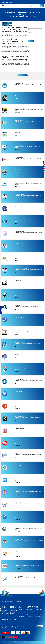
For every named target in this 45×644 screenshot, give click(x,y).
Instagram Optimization (39, 616)
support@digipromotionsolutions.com (7, 2)
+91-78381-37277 (19, 599)
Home (8, 5)
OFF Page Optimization (22, 616)
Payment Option (17, 627)
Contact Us (9, 626)
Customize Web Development (12, 612)
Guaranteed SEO (21, 609)
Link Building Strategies (22, 612)
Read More (17, 87)
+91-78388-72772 (19, 601)
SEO (26, 5)
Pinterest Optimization (39, 612)
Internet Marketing (29, 609)
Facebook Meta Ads (30, 612)
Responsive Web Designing (4, 615)
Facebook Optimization (39, 609)
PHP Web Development (13, 610)
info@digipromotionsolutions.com (7, 601)
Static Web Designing (5, 619)
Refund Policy (4, 627)
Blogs (13, 626)
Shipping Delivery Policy (10, 627)
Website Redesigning (5, 617)
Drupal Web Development (14, 617)
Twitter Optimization (39, 614)
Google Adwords (29, 614)
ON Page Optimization (22, 614)
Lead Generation (29, 616)
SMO (34, 5)
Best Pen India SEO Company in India (9, 642)
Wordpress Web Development (12, 615)
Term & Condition (21, 626)
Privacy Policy (16, 626)
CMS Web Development (13, 619)
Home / (11, 16)
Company (11, 5)
